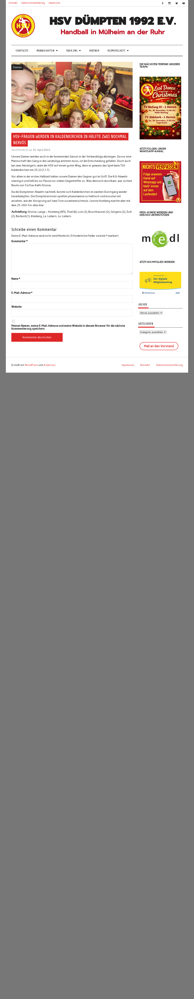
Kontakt (13, 2)
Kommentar (19, 241)
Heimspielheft (116, 50)
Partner (94, 50)
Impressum (54, 2)
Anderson (49, 364)
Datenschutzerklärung (33, 2)
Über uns (71, 50)
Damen (17, 67)
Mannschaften (45, 50)
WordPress (31, 364)
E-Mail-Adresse (21, 293)
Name (15, 279)
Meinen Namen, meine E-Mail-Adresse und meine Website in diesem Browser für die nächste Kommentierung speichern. (68, 327)
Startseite (22, 50)
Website (16, 306)
